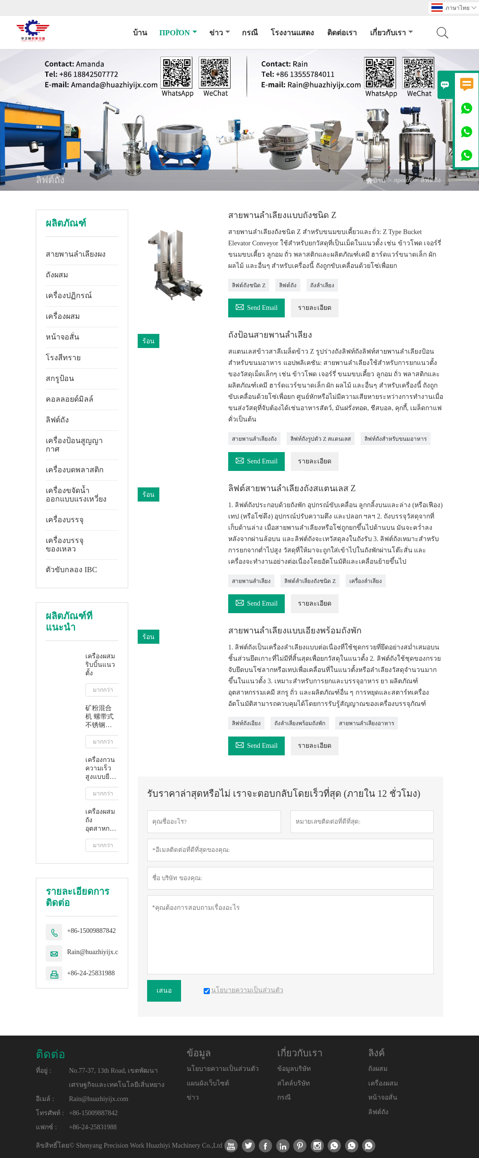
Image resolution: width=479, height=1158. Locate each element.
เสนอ (164, 990)
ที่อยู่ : (43, 1070)
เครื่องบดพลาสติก (75, 470)
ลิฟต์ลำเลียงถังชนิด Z (310, 581)
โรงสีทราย (63, 358)
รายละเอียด (314, 307)
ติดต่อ (50, 1054)
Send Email (256, 306)
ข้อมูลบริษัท (294, 1068)
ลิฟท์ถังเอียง (246, 723)
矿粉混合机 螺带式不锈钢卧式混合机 (99, 717)
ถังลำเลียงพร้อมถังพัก (299, 723)
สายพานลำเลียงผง (76, 254)
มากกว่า (103, 690)
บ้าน (140, 33)
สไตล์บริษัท (293, 1083)
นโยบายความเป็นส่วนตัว (223, 1068)
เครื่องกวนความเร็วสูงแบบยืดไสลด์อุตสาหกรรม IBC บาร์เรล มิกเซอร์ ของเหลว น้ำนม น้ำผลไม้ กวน (101, 768)
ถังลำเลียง (322, 285)
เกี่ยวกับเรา (391, 33)
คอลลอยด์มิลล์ (69, 399)
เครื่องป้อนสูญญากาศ (74, 445)
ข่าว (219, 33)
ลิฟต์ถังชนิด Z (248, 285)
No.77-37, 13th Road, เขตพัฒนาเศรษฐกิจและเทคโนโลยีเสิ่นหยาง (117, 1077)
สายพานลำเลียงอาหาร (366, 723)
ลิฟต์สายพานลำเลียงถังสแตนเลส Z (292, 488)
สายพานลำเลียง (251, 581)
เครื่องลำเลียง (365, 581)
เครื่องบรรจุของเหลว (64, 544)
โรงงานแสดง (292, 33)
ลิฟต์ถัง (57, 420)
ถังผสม (57, 275)
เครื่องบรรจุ (64, 520)
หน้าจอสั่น (62, 337)
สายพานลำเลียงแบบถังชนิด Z (282, 215)
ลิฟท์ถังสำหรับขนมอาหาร (395, 439)
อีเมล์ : (45, 1098)
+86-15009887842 (91, 930)
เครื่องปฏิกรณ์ (69, 296)
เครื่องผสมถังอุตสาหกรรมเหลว (101, 820)
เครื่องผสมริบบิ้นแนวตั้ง (100, 665)
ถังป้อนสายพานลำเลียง (270, 335)
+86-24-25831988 (91, 973)
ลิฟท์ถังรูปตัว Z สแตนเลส (320, 439)
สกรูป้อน (60, 378)
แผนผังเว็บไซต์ (208, 1083)
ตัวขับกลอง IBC (71, 570)
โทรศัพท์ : (50, 1113)
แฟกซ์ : (46, 1127)
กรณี (250, 33)
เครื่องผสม (63, 316)
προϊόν (178, 33)
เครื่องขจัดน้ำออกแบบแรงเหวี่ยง (76, 494)
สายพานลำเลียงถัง (254, 439)
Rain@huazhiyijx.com (96, 952)
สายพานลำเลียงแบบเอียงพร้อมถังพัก (295, 630)
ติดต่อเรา (342, 33)
